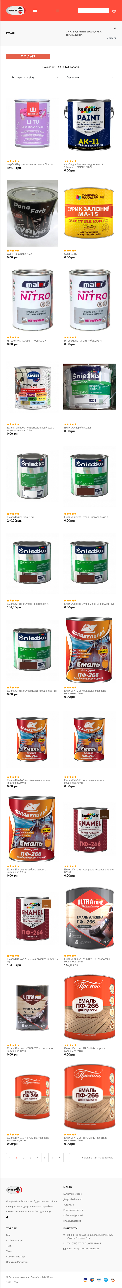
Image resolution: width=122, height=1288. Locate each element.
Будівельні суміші (72, 1194)
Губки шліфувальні (73, 1215)
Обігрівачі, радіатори (16, 1262)
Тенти (9, 1245)
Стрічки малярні (14, 1240)
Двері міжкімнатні (72, 1199)
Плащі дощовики (72, 1220)
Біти (8, 1235)
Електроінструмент (73, 1210)
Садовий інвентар (15, 1256)
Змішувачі (68, 1204)
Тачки (9, 1251)
